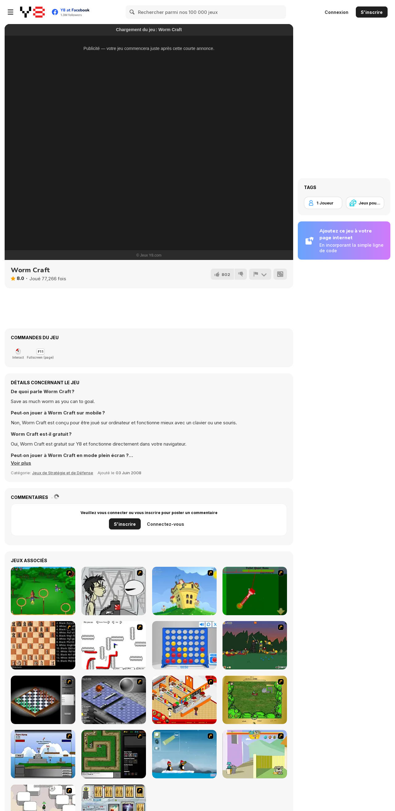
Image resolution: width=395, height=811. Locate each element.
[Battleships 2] (113, 700)
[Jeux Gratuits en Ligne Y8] (32, 12)
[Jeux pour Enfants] (365, 203)
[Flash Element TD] (113, 754)
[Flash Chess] (43, 700)
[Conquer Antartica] (184, 754)
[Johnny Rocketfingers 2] (113, 591)
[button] (21, 463)
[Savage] (254, 700)
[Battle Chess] (43, 645)
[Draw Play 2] (113, 645)
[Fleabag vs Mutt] (254, 754)
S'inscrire (372, 12)
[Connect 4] (184, 645)
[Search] (132, 12)
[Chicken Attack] (184, 591)
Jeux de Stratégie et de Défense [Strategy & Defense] (62, 472)
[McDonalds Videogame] (184, 700)
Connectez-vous (165, 524)
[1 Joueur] (323, 203)
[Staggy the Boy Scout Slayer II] (254, 645)
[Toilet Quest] (254, 591)
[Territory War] (43, 754)
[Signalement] (260, 274)
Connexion (336, 12)
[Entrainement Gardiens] (43, 591)
